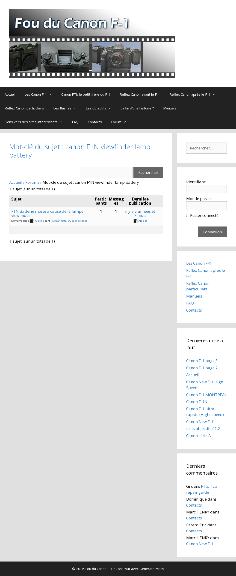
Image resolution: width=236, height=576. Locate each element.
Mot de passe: (199, 198)
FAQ (75, 122)
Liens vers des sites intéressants (36, 122)
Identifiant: (196, 181)
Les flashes (67, 108)
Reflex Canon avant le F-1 (140, 94)
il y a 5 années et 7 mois (140, 213)
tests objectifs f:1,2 (203, 428)
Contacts (95, 122)
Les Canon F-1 (40, 94)
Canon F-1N (196, 401)
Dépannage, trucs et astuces (69, 220)
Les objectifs (101, 108)
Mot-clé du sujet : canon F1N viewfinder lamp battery (79, 151)
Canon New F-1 (199, 421)
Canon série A (198, 435)
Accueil (10, 94)
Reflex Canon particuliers (24, 108)
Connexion (212, 232)
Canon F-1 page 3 (202, 360)
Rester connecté (204, 215)
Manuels (169, 108)
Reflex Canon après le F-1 (194, 94)
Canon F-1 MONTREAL (206, 394)
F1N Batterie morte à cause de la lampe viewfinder (47, 213)
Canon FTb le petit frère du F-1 (85, 94)
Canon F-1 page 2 (202, 367)
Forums (32, 182)
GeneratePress (151, 568)
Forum (121, 122)
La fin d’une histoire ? (137, 108)
